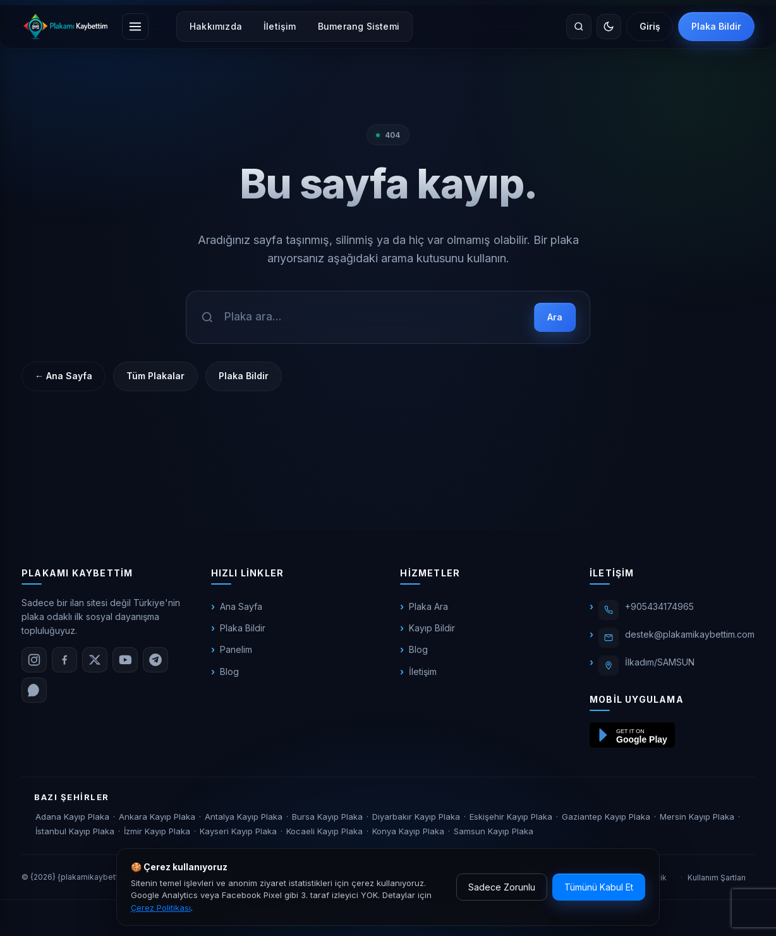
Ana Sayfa (241, 606)
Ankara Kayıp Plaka (157, 816)
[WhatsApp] (34, 690)
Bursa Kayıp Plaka (327, 816)
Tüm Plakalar (155, 375)
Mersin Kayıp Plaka (697, 816)
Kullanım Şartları (717, 877)
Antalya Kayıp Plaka (243, 816)
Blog (229, 671)
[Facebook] (64, 659)
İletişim (280, 26)
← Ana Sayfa (63, 375)
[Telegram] (155, 659)
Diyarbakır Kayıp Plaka (416, 816)
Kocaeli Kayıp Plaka (324, 831)
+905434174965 (659, 606)
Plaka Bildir (716, 26)
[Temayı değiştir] (608, 26)
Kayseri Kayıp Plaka (238, 831)
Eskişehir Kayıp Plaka (511, 816)
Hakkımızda (216, 26)
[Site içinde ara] (577, 26)
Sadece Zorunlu (501, 887)
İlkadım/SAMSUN (659, 662)
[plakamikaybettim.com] (65, 26)
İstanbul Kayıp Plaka (74, 831)
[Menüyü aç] (135, 26)
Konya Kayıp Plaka (408, 831)
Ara (554, 317)
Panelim (236, 649)
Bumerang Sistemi (358, 26)
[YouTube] (125, 659)
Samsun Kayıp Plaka (493, 831)
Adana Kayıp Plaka (72, 816)
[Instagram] (34, 659)
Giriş (649, 26)
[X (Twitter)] (94, 659)
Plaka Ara (428, 606)
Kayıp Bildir (432, 628)
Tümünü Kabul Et (598, 887)
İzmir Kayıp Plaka (157, 831)
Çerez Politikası (161, 908)
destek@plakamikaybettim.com (690, 634)
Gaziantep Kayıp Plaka (606, 816)
